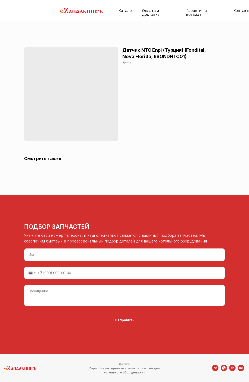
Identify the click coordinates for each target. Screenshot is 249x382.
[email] (241, 370)
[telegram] (215, 370)
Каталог (125, 10)
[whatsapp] (224, 370)
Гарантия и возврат (196, 12)
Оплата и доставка (151, 12)
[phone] (232, 370)
